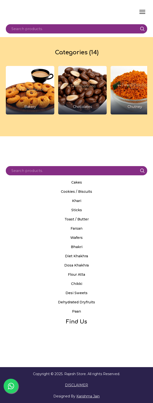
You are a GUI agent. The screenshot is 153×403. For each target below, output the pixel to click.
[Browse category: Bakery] (30, 90)
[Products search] (76, 28)
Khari (76, 201)
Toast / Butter (76, 219)
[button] (142, 29)
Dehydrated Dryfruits (76, 302)
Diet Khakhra (76, 256)
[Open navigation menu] (142, 12)
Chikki (76, 284)
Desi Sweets (76, 293)
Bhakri (76, 247)
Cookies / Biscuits (76, 191)
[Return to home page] (51, 11)
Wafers (76, 237)
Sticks (76, 210)
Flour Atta (76, 274)
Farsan (76, 228)
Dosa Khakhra (76, 265)
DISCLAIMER (76, 385)
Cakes (76, 182)
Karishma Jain (88, 396)
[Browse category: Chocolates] (82, 90)
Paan (76, 311)
